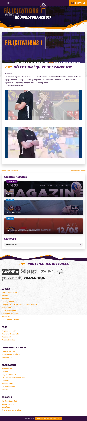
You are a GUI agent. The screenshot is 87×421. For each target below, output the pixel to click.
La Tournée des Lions (10, 313)
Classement (6, 337)
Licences (5, 380)
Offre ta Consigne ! (9, 310)
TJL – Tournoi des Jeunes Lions (13, 377)
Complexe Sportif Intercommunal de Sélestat (19, 304)
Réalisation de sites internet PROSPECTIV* (48, 418)
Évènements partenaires (11, 410)
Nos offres (6, 407)
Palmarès (5, 298)
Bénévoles (6, 316)
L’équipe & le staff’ (9, 331)
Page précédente (12, 171)
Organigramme (8, 301)
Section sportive (8, 386)
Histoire (5, 295)
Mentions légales (29, 418)
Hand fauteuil (7, 383)
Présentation (7, 369)
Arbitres (5, 389)
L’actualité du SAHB (9, 292)
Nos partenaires (8, 404)
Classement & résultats (11, 354)
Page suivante (75, 171)
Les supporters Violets (10, 319)
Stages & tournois (9, 375)
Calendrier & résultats (10, 334)
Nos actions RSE (8, 307)
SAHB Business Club (9, 401)
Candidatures (7, 357)
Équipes (5, 372)
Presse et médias (8, 340)
